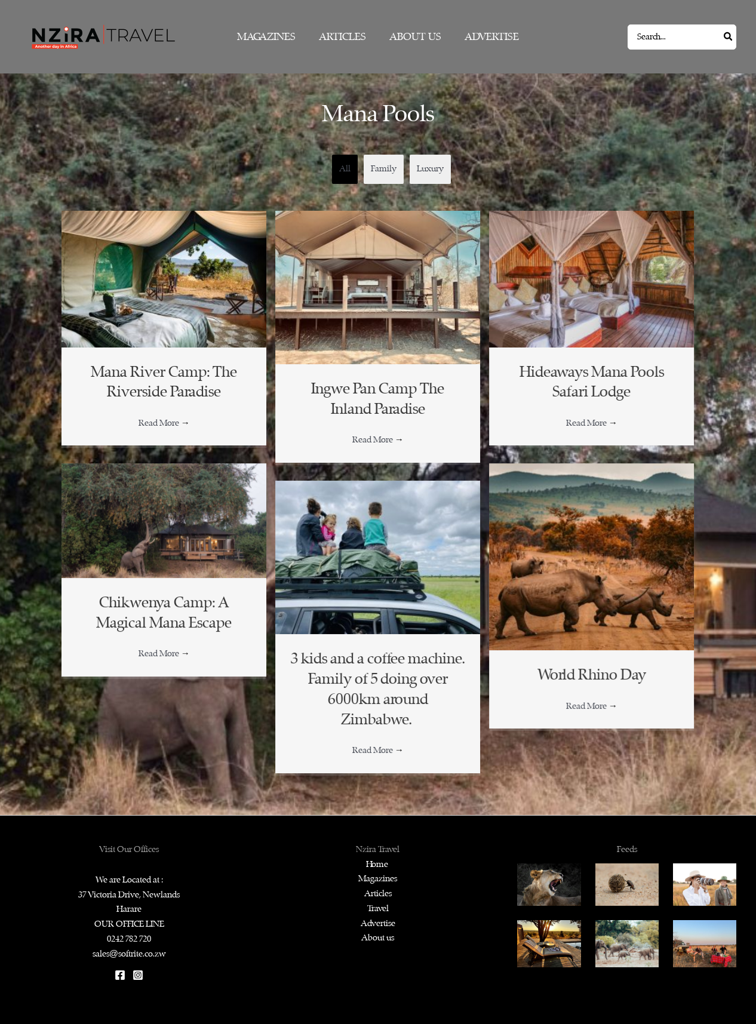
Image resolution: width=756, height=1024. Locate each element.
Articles (378, 893)
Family (384, 169)
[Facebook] (120, 975)
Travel (378, 908)
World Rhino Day (591, 675)
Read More (164, 423)
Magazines (377, 879)
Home (378, 864)
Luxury (430, 169)
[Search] (728, 37)
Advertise (378, 923)
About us (377, 938)
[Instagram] (138, 975)
